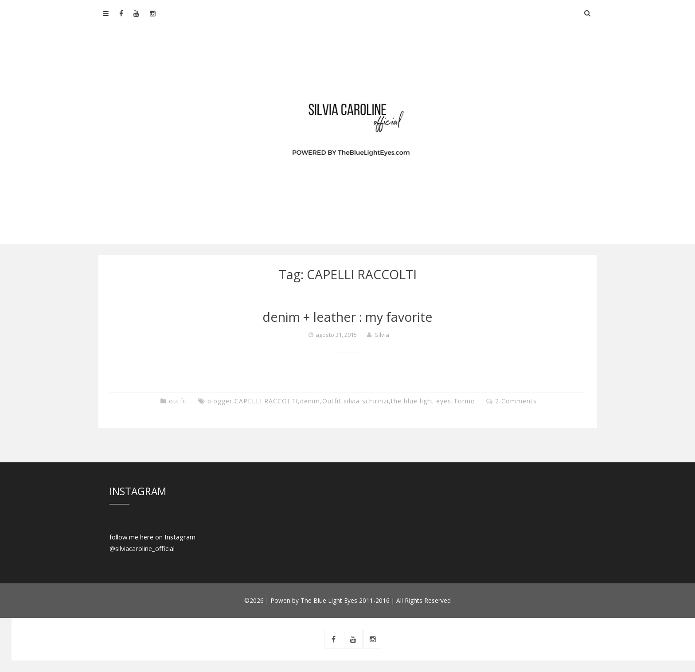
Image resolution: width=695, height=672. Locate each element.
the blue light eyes (421, 401)
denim (310, 401)
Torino (464, 401)
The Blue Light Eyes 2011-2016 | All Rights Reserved (376, 600)
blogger (219, 401)
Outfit (331, 401)
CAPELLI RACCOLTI (266, 401)
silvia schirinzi (366, 401)
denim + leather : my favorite (347, 316)
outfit (178, 401)
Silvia (382, 335)
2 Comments (516, 401)
